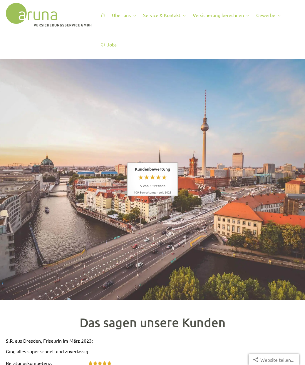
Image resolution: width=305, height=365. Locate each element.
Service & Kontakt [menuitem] (161, 15)
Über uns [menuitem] (121, 15)
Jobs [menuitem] (109, 44)
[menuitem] (102, 15)
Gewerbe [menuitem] (265, 15)
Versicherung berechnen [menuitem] (218, 15)
